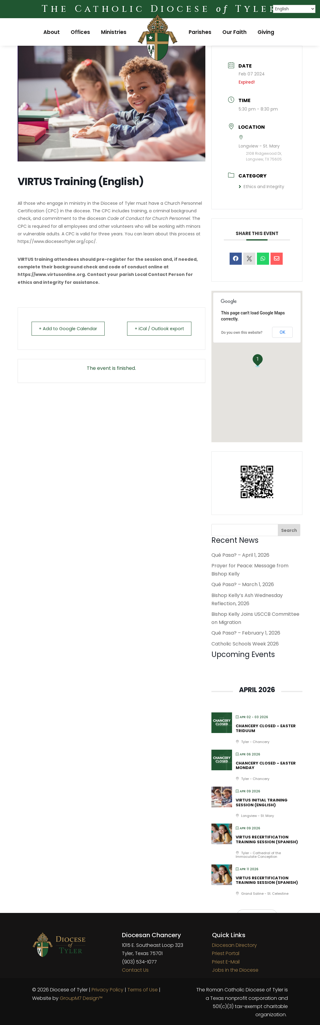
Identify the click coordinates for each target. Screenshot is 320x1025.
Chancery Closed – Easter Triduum (266, 728)
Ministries (113, 32)
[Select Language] (294, 9)
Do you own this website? (241, 332)
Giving (266, 32)
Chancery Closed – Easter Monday (266, 765)
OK (282, 332)
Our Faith (234, 32)
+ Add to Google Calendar (70, 328)
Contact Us (135, 970)
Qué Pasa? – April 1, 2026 (240, 555)
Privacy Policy (107, 989)
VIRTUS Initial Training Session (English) (262, 802)
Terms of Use (142, 989)
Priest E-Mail (226, 961)
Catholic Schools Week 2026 (245, 643)
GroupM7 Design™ (81, 998)
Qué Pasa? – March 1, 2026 (242, 584)
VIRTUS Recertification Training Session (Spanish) (267, 839)
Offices (80, 32)
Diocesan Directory (234, 945)
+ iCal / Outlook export (157, 328)
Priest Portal (225, 953)
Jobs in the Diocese (235, 970)
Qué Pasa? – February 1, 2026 (245, 632)
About (51, 32)
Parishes (200, 32)
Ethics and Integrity (261, 187)
